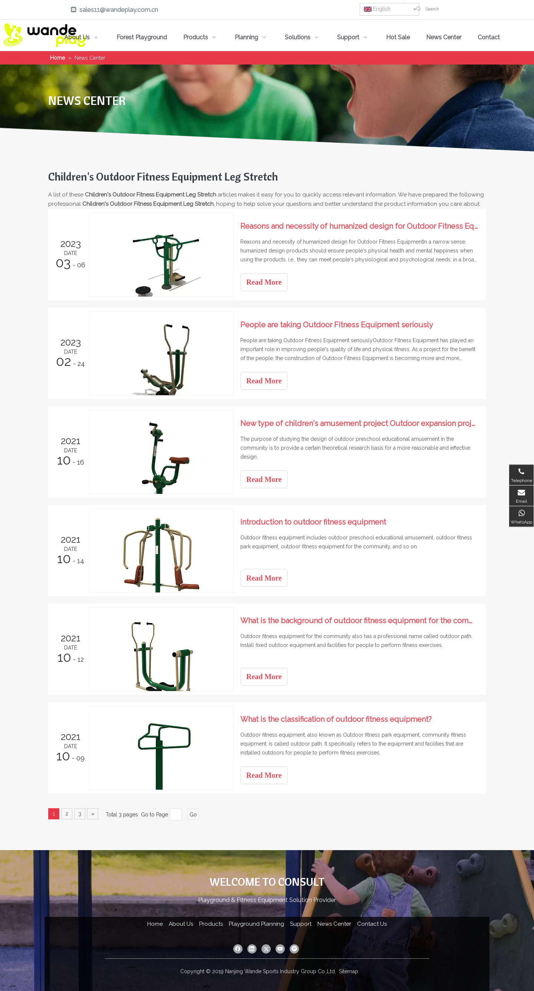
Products (211, 924)
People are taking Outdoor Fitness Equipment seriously (336, 324)
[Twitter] (288, 10)
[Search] (477, 9)
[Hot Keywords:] (418, 9)
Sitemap (348, 971)
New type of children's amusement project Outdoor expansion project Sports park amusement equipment (359, 423)
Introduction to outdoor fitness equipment (313, 522)
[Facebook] (246, 10)
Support (301, 924)
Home (155, 924)
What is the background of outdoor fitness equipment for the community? (359, 620)
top (518, 959)
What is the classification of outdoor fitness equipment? (336, 719)
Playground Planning (256, 924)
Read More (264, 282)
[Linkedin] (267, 10)
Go (193, 814)
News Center (334, 924)
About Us (181, 924)
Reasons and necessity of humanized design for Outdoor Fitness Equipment (359, 226)
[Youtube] (310, 10)
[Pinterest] (331, 10)
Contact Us (372, 924)
